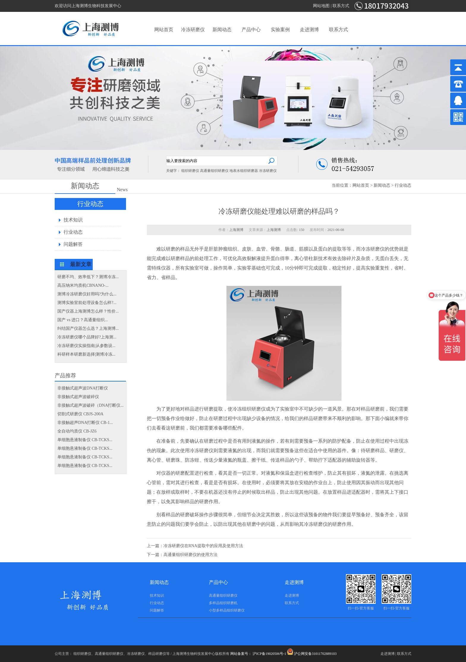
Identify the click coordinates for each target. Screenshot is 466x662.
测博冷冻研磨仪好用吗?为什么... (86, 294)
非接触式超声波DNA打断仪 (82, 388)
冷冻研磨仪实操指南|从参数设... (86, 345)
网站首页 (163, 29)
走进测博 (309, 29)
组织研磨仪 (190, 171)
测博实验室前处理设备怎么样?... (86, 302)
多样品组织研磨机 (223, 603)
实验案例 (280, 29)
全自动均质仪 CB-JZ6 (77, 431)
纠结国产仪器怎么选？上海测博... (88, 328)
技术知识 (73, 219)
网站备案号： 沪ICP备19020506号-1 (258, 654)
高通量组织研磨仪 (214, 171)
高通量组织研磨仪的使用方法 (190, 554)
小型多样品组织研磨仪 (227, 610)
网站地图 (321, 6)
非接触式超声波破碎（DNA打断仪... (90, 405)
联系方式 (341, 6)
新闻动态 (222, 29)
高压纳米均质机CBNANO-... (82, 285)
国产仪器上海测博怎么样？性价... (88, 311)
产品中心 (251, 29)
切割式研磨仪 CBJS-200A (80, 414)
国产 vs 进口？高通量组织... (82, 320)
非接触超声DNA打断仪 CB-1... (85, 422)
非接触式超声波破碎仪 (78, 397)
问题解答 (73, 244)
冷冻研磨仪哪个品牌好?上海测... (86, 337)
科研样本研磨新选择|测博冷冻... (86, 354)
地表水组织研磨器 (243, 171)
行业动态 (403, 185)
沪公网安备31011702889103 (312, 654)
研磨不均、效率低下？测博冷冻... (88, 277)
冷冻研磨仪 (193, 29)
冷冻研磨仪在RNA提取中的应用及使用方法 (203, 546)
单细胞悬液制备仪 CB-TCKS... (84, 440)
